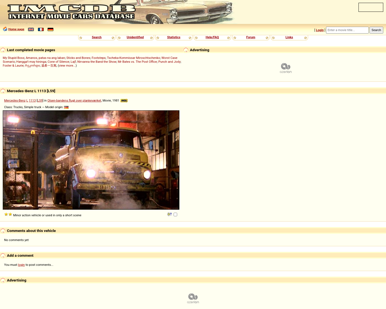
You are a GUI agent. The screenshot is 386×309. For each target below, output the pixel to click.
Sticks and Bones (78, 58)
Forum (250, 37)
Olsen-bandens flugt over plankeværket (74, 100)
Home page (16, 29)
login (21, 265)
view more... (67, 65)
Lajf (73, 62)
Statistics (173, 37)
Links (289, 37)
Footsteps (99, 58)
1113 (32, 100)
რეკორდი (32, 65)
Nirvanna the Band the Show (96, 62)
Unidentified (135, 37)
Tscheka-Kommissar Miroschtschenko (133, 58)
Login (320, 30)
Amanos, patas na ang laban (45, 58)
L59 (40, 100)
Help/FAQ (212, 37)
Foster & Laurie (13, 65)
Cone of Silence (58, 62)
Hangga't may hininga (31, 62)
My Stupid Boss (13, 58)
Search (97, 37)
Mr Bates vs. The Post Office (137, 62)
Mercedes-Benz (15, 100)
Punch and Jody (169, 62)
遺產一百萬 (48, 65)
